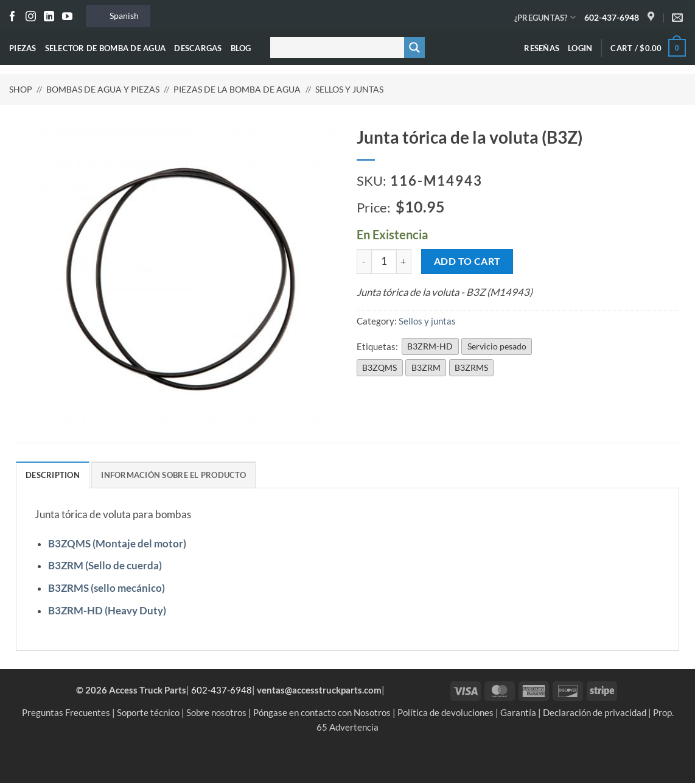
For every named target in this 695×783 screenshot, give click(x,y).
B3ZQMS (379, 367)
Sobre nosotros (216, 712)
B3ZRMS (471, 367)
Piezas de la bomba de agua (237, 89)
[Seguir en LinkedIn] (49, 17)
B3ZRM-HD (430, 346)
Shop (20, 89)
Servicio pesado (496, 346)
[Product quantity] (384, 262)
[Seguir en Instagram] (31, 17)
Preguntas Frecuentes (66, 712)
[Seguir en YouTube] (67, 17)
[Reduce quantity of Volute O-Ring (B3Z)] (364, 262)
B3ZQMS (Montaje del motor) (117, 544)
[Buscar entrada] (334, 47)
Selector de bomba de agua (105, 48)
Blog (241, 48)
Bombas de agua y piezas (102, 89)
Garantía (518, 712)
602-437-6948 (611, 17)
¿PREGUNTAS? (545, 17)
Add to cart (467, 261)
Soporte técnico (148, 712)
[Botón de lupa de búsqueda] (414, 47)
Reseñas (541, 48)
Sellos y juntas (349, 89)
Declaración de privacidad (594, 712)
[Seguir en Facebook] (12, 17)
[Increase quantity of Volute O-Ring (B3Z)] (404, 262)
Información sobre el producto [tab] (173, 475)
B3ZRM (426, 367)
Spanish (117, 15)
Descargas (198, 48)
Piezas (23, 48)
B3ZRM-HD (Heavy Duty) (107, 611)
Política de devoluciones (445, 712)
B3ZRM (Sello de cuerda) (105, 566)
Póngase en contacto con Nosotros (322, 712)
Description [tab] (53, 475)
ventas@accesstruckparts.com (319, 689)
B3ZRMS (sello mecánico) (106, 588)
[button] (580, 48)
